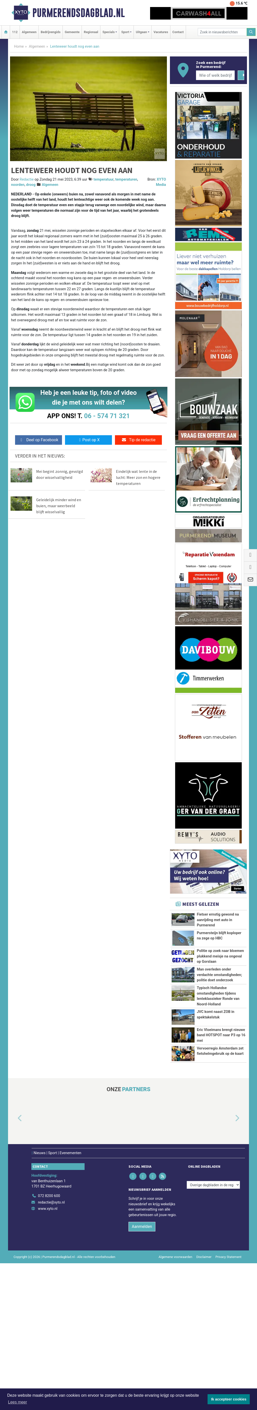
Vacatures (161, 32)
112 (15, 32)
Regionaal (91, 32)
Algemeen (29, 32)
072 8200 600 (49, 1343)
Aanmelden (142, 1373)
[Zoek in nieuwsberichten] (222, 32)
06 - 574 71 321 (107, 416)
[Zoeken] (251, 32)
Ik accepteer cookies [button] (228, 1399)
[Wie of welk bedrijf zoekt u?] (215, 75)
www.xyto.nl (47, 1355)
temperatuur (104, 179)
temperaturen (126, 179)
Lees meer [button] (17, 1402)
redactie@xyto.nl (51, 1349)
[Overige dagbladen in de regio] (213, 1331)
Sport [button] (125, 32)
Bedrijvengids (50, 32)
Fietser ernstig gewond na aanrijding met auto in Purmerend (218, 919)
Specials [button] (108, 32)
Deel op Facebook (38, 439)
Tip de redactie (138, 439)
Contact (178, 32)
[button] (14, 1265)
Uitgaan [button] (141, 32)
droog (31, 185)
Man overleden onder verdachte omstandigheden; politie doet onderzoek (219, 1025)
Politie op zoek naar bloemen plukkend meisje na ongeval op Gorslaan (220, 979)
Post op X (88, 439)
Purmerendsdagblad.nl (78, 12)
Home (19, 46)
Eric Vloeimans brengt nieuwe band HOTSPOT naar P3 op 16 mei (221, 1137)
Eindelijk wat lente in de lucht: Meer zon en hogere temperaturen (138, 477)
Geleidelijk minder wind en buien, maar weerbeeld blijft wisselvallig (58, 505)
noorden (17, 185)
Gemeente (72, 32)
